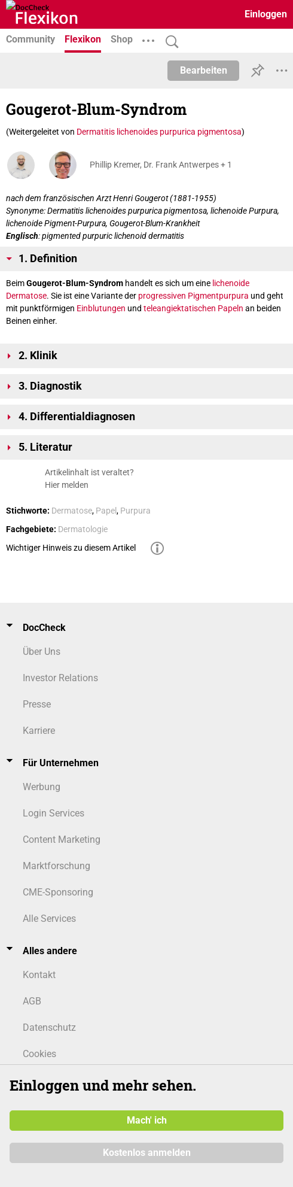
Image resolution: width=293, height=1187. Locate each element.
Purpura (135, 510)
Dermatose (26, 295)
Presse (37, 704)
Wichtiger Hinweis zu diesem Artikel (71, 547)
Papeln (230, 308)
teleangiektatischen (180, 308)
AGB (32, 1001)
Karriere (39, 730)
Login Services (53, 813)
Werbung (41, 787)
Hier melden (66, 485)
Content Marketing (61, 839)
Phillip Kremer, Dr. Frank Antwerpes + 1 (161, 164)
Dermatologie (83, 529)
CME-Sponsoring (58, 892)
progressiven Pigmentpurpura (193, 295)
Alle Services (49, 918)
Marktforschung (56, 866)
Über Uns (41, 651)
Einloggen (266, 14)
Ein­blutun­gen (101, 308)
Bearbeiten (203, 70)
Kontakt (39, 974)
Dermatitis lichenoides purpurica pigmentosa (159, 131)
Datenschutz (49, 1027)
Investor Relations (60, 678)
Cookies (39, 1054)
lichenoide (230, 283)
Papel (106, 510)
